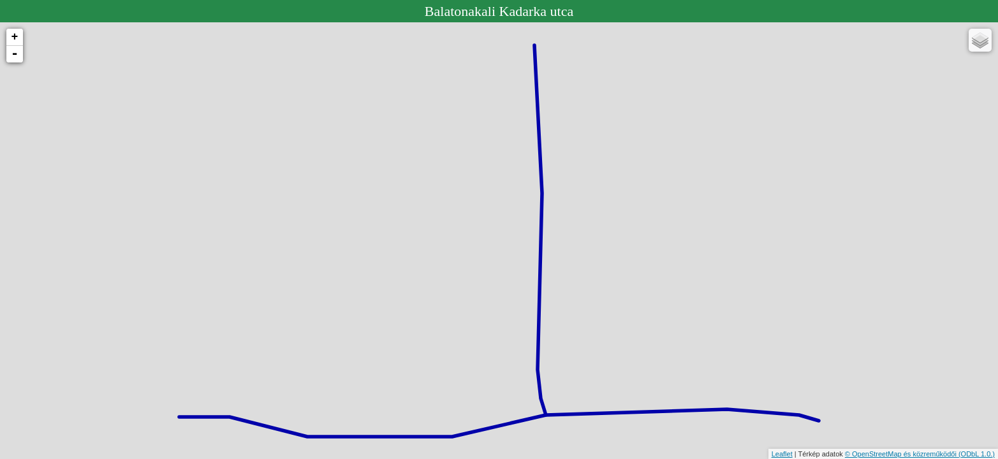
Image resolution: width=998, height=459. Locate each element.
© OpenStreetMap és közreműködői (901, 454)
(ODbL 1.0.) (976, 454)
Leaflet (782, 454)
